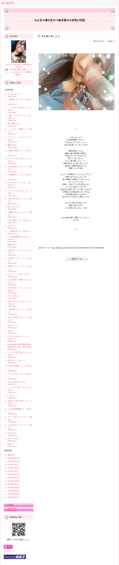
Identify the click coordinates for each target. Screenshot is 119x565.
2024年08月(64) (13, 481)
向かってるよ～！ (15, 438)
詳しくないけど (14, 207)
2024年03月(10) (13, 497)
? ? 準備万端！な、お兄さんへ (20, 231)
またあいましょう (15, 94)
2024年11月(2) (13, 471)
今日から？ (12, 331)
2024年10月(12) (13, 474)
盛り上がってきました (16, 360)
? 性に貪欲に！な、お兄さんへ (20, 220)
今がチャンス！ (14, 325)
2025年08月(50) (13, 458)
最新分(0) (11, 455)
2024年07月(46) (13, 484)
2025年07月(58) (13, 461)
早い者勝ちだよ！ (15, 124)
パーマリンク (9, 551)
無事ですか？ (13, 245)
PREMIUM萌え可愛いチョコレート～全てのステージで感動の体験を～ (19, 72)
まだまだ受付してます (16, 382)
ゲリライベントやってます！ (19, 274)
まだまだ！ (12, 226)
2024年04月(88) (13, 494)
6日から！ (12, 444)
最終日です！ (13, 145)
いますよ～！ (13, 395)
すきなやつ (12, 433)
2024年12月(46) (13, 468)
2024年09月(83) (13, 478)
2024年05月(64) (13, 491)
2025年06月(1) (13, 465)
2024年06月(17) (13, 487)
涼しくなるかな (14, 296)
